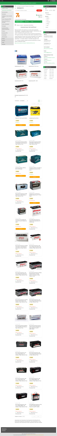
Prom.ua (34, 433)
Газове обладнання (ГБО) (6, 19)
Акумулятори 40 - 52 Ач (19, 66)
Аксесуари (4, 26)
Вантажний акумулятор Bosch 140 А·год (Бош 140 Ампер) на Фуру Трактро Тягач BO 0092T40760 (35, 327)
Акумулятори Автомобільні (6, 10)
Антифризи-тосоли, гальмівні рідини (7, 16)
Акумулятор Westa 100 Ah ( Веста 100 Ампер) (20, 168)
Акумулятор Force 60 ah (33, 118)
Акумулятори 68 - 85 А (19, 80)
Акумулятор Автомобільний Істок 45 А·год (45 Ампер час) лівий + (21, 220)
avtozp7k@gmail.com (48, 52)
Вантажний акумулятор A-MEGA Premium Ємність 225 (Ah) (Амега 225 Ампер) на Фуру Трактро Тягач (35, 274)
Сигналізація (4, 34)
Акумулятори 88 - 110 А (33, 80)
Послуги (3, 31)
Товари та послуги (19, 25)
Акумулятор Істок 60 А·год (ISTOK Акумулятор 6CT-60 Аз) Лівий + (35, 195)
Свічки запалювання (5, 24)
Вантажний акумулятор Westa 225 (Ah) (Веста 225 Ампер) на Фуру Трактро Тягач (21, 143)
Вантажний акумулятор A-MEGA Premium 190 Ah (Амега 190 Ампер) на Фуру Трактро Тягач (21, 301)
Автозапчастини (5, 12)
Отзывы (3, 38)
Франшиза (4, 430)
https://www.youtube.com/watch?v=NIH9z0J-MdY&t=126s (25, 43)
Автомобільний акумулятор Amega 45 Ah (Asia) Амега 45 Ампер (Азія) (34, 220)
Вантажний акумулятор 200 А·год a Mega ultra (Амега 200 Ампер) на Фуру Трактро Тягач (35, 246)
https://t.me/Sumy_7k (47, 60)
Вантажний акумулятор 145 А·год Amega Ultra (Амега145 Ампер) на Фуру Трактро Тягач (21, 273)
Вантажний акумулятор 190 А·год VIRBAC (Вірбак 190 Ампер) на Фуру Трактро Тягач (35, 379)
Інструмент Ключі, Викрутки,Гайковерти (5, 28)
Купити (20, 125)
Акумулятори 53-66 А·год (33, 66)
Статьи (3, 42)
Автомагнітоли (4, 36)
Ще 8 (47, 27)
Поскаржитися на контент (30, 434)
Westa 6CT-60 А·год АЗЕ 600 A (21, 118)
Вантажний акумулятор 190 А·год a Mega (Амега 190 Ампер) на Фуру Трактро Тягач (21, 379)
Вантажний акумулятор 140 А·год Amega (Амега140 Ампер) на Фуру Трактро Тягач (35, 301)
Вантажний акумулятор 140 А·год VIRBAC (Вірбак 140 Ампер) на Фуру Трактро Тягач (21, 405)
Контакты (3, 44)
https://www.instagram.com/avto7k (49, 57)
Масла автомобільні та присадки (6, 21)
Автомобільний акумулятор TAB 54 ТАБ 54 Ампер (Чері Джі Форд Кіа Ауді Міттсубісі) (35, 405)
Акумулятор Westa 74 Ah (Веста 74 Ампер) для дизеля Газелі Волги (35, 169)
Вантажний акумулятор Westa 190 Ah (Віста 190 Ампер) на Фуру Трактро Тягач (35, 143)
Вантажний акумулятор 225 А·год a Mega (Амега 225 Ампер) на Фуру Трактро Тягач (21, 353)
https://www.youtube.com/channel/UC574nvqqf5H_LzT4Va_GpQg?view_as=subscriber (49, 63)
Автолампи (4, 14)
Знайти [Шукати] (39, 10)
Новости (3, 40)
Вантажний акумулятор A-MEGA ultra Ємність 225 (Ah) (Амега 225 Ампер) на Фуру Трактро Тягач (21, 247)
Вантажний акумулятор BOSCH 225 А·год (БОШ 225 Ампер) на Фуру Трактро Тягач (21, 326)
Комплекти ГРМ (4, 33)
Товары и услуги (5, 8)
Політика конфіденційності (39, 434)
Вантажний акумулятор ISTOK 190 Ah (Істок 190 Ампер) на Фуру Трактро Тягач (21, 195)
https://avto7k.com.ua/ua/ (48, 48)
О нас (32, 21)
